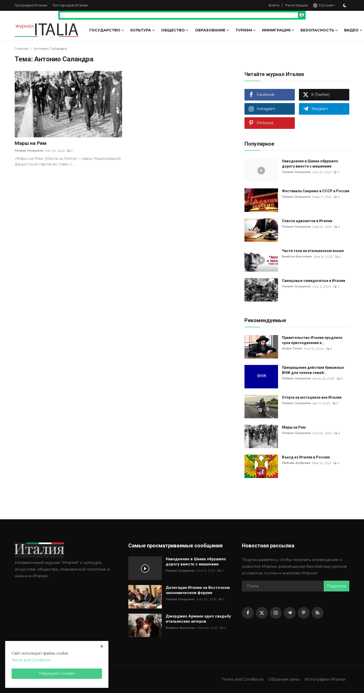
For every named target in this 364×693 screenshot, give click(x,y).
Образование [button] (212, 30)
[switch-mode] (345, 5)
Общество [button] (175, 30)
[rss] (317, 613)
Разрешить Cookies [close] (57, 673)
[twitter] (262, 613)
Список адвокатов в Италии (307, 221)
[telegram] (290, 613)
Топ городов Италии (70, 5)
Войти (274, 5)
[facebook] (248, 613)
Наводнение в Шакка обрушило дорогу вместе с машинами (310, 163)
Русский (323, 5)
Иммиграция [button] (278, 30)
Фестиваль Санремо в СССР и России (315, 191)
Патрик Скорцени (30, 151)
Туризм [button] (245, 30)
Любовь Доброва (297, 463)
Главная (21, 48)
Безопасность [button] (319, 30)
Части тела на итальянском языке (313, 251)
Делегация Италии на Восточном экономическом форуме (198, 590)
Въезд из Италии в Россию (306, 457)
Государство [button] (106, 30)
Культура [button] (142, 30)
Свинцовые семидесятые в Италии (313, 281)
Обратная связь (281, 679)
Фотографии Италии (324, 679)
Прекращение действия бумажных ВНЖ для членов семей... (313, 370)
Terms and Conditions (239, 679)
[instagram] (276, 613)
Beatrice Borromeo (298, 256)
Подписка (336, 586)
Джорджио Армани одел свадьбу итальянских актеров (198, 619)
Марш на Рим (31, 143)
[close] (102, 646)
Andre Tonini (292, 348)
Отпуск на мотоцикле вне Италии (312, 397)
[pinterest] (304, 613)
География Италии (31, 5)
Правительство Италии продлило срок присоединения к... (312, 340)
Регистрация (296, 5)
